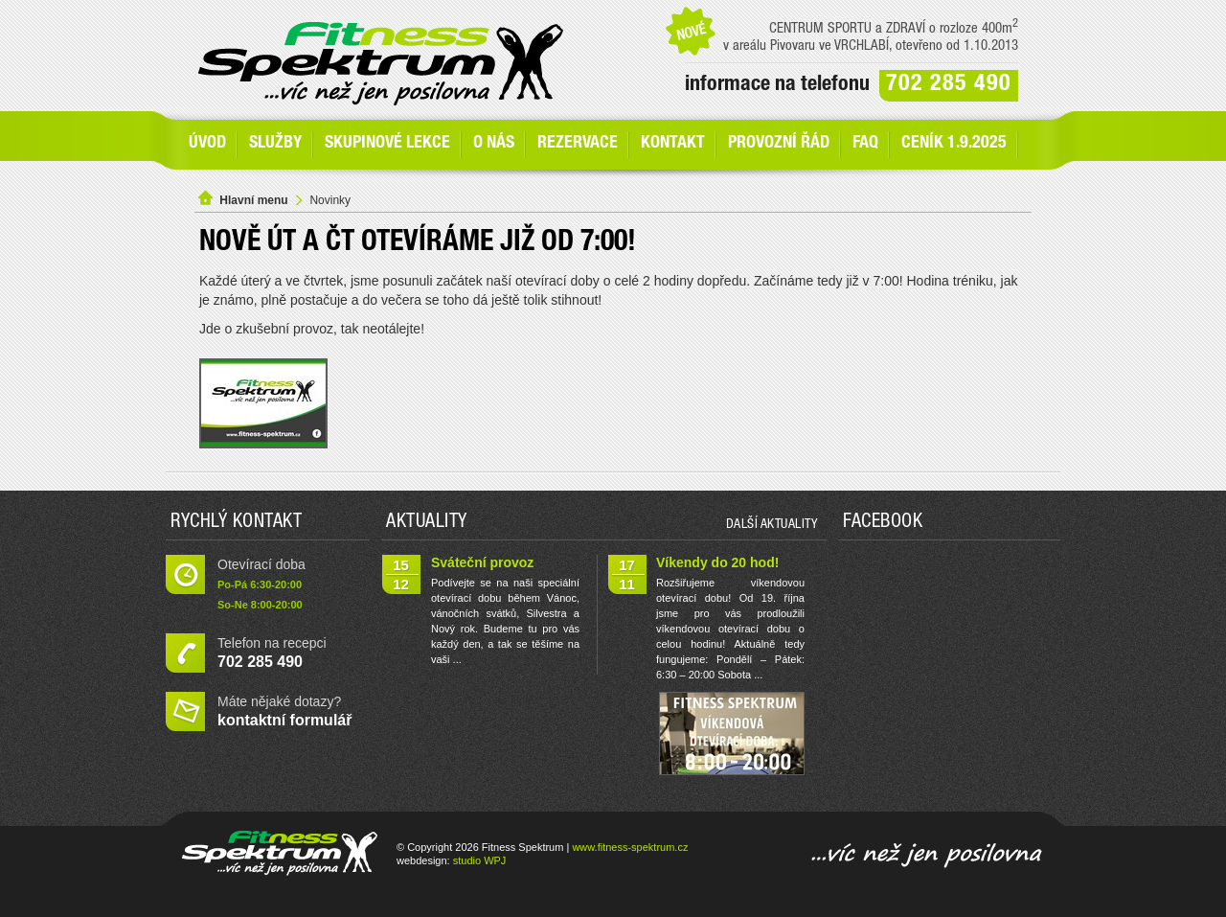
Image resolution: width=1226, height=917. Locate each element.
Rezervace (577, 143)
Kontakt (673, 143)
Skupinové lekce (387, 143)
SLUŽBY (275, 143)
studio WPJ (480, 860)
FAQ (865, 143)
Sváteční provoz (482, 562)
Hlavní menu (253, 200)
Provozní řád (778, 143)
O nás (493, 143)
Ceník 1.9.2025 (954, 143)
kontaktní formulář (284, 720)
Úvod (207, 143)
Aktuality (426, 523)
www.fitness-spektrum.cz (630, 847)
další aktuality (772, 525)
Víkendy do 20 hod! (717, 562)
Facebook (882, 523)
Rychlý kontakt (236, 523)
